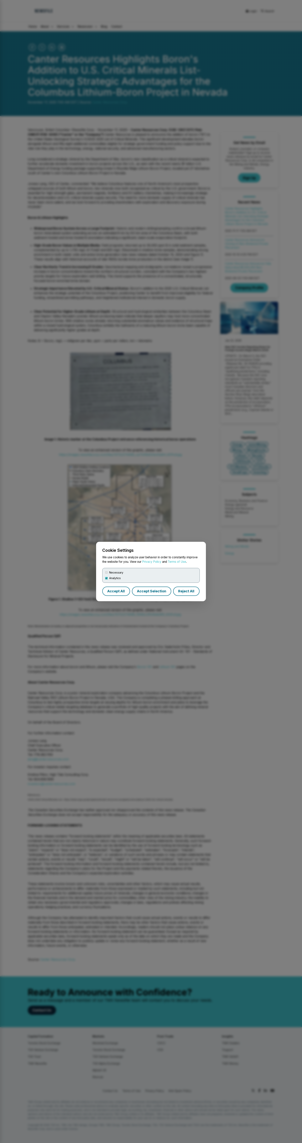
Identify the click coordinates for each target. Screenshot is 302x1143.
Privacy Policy (151, 562)
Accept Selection (151, 591)
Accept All (116, 591)
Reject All (186, 591)
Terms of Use (177, 562)
